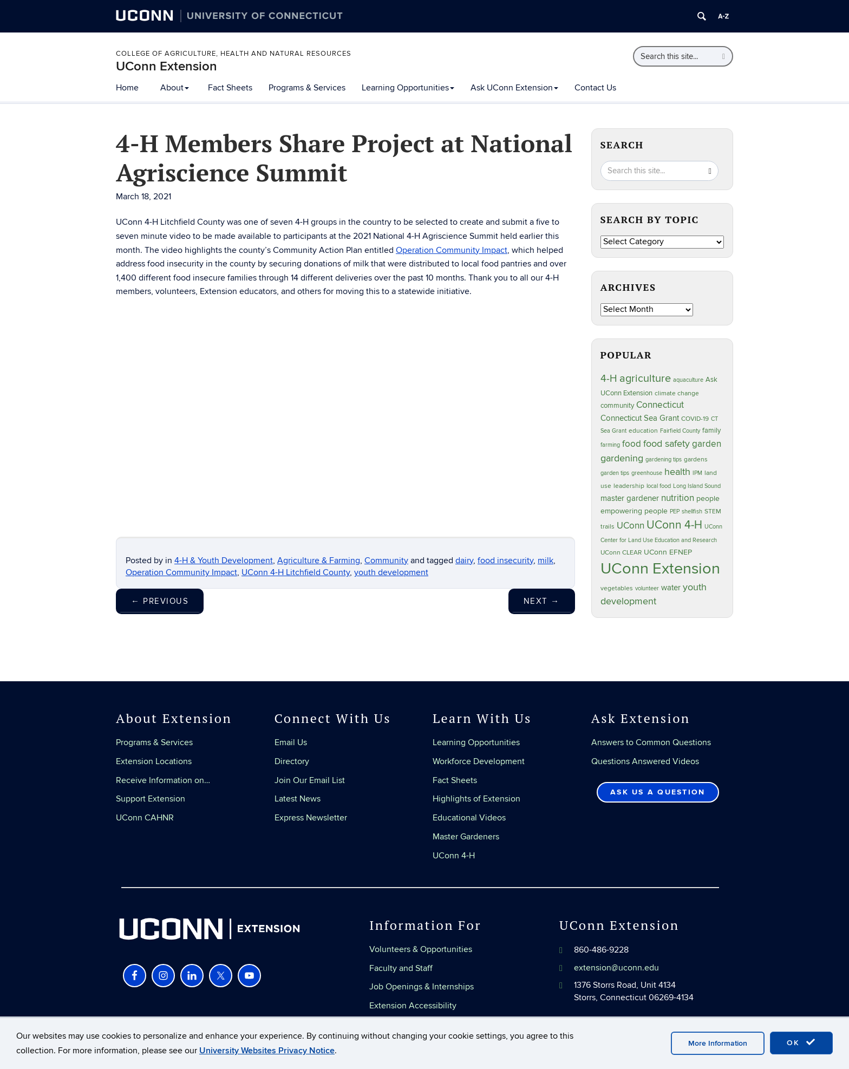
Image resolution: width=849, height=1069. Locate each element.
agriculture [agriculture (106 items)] (645, 378)
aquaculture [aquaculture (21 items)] (688, 379)
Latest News (298, 798)
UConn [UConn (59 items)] (630, 525)
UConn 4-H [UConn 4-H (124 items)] (674, 525)
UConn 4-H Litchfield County (295, 572)
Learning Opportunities (408, 87)
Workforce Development (479, 761)
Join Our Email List (310, 780)
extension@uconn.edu (616, 967)
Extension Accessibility (412, 1005)
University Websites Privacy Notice (267, 1050)
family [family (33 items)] (711, 430)
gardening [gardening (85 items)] (621, 458)
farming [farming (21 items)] (610, 444)
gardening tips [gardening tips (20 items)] (663, 459)
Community (386, 560)
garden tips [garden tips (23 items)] (614, 473)
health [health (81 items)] (677, 472)
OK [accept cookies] (801, 1042)
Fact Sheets (230, 87)
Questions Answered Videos (645, 761)
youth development (391, 572)
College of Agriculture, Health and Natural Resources (233, 53)
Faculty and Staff (401, 968)
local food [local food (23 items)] (658, 486)
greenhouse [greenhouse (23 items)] (646, 473)
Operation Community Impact (451, 250)
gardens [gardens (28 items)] (696, 459)
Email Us (291, 742)
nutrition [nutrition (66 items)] (677, 498)
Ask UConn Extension (514, 87)
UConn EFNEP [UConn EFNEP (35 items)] (668, 552)
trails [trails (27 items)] (607, 527)
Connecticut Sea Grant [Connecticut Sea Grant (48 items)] (639, 418)
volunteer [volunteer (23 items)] (647, 588)
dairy (464, 560)
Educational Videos (469, 817)
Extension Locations (154, 761)
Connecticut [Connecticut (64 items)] (660, 405)
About (174, 87)
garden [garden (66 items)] (706, 443)
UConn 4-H (454, 855)
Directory (292, 761)
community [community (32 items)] (617, 405)
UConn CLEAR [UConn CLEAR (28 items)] (621, 553)
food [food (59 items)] (631, 444)
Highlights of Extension (476, 798)
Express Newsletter (311, 817)
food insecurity (505, 560)
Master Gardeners (466, 836)
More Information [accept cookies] (717, 1043)
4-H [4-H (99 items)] (608, 378)
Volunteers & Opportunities (420, 949)
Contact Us (595, 87)
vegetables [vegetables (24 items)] (616, 588)
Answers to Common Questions (651, 742)
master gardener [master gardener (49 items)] (629, 498)
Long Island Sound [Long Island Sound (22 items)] (697, 486)
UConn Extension (166, 66)
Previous (159, 601)
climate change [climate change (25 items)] (677, 393)
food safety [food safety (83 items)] (666, 443)
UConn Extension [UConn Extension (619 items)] (660, 568)
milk (545, 560)
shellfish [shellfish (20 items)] (692, 511)
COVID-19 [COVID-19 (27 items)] (695, 419)
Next (542, 601)
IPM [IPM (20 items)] (697, 473)
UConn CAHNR (145, 817)
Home (127, 87)
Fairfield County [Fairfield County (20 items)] (680, 430)
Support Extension (150, 798)
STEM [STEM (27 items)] (712, 511)
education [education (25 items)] (643, 430)
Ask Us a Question (657, 792)
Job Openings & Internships (421, 986)
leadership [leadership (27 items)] (628, 486)
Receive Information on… (163, 780)
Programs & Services (307, 87)
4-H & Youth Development (223, 560)
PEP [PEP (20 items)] (675, 511)
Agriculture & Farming (318, 560)
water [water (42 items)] (671, 587)
